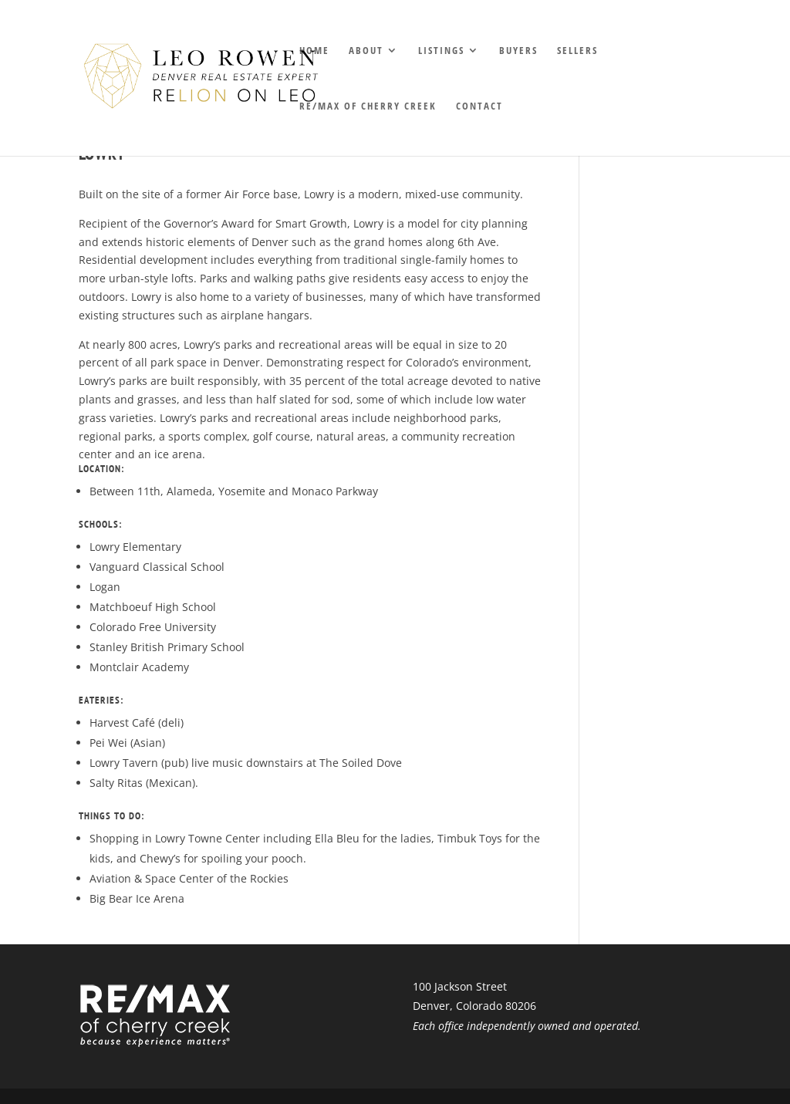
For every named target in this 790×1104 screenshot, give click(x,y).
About (366, 51)
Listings (441, 51)
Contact (479, 106)
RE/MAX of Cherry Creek (368, 106)
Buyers (518, 51)
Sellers (577, 51)
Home (314, 51)
